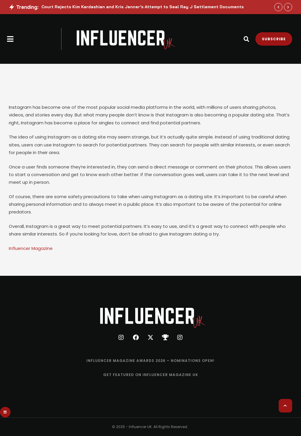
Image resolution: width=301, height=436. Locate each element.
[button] (10, 39)
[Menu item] (150, 360)
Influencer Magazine (31, 248)
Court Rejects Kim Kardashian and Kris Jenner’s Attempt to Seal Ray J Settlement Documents (142, 6)
